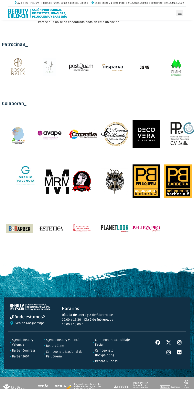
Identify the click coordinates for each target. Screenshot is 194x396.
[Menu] (179, 13)
